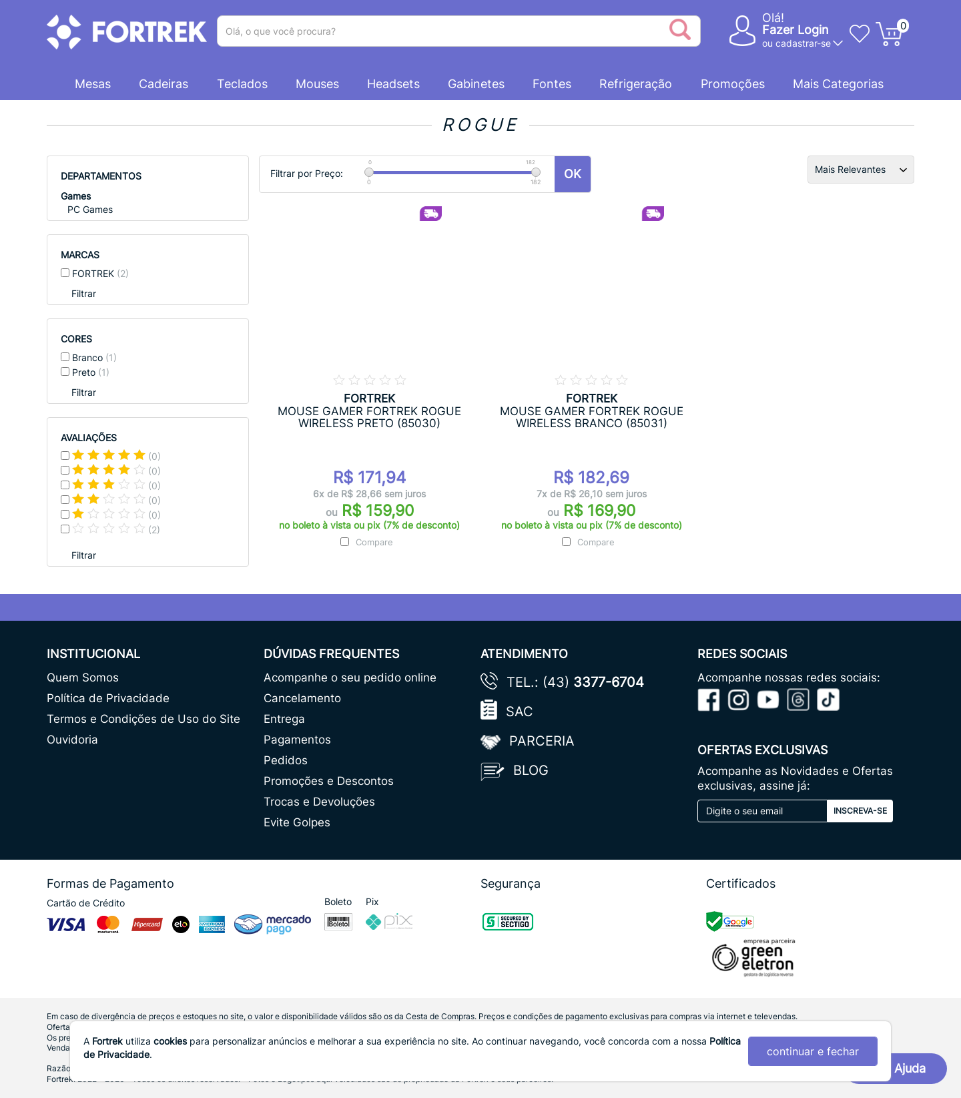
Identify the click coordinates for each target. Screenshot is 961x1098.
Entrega (284, 719)
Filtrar (83, 293)
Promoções (733, 84)
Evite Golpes (297, 822)
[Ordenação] (861, 170)
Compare (374, 542)
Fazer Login (795, 30)
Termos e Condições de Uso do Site (143, 719)
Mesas (93, 84)
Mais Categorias (838, 84)
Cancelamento (302, 698)
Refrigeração (635, 84)
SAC (519, 712)
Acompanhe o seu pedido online (350, 677)
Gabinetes (476, 84)
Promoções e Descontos (329, 781)
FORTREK (100, 273)
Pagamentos (297, 739)
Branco (94, 357)
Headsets (393, 84)
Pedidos (286, 760)
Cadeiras (163, 84)
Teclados (242, 84)
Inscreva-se (860, 811)
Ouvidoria (72, 739)
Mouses (317, 84)
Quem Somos (83, 677)
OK (572, 174)
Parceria (542, 741)
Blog (531, 770)
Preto (90, 372)
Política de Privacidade (108, 698)
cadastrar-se (803, 43)
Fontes (552, 84)
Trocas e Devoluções (319, 801)
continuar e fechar (813, 1051)
